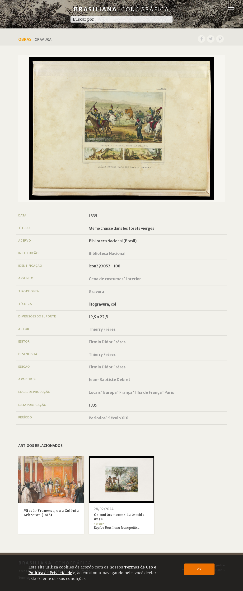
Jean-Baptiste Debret (109, 379)
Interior (133, 278)
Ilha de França (148, 392)
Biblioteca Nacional (107, 253)
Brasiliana (121, 9)
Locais (95, 392)
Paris (169, 392)
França (125, 392)
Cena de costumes (106, 278)
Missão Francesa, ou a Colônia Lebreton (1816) (51, 513)
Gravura (96, 291)
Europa (110, 392)
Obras (25, 39)
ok (199, 569)
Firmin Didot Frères (107, 341)
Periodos (97, 418)
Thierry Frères (102, 329)
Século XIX (118, 418)
